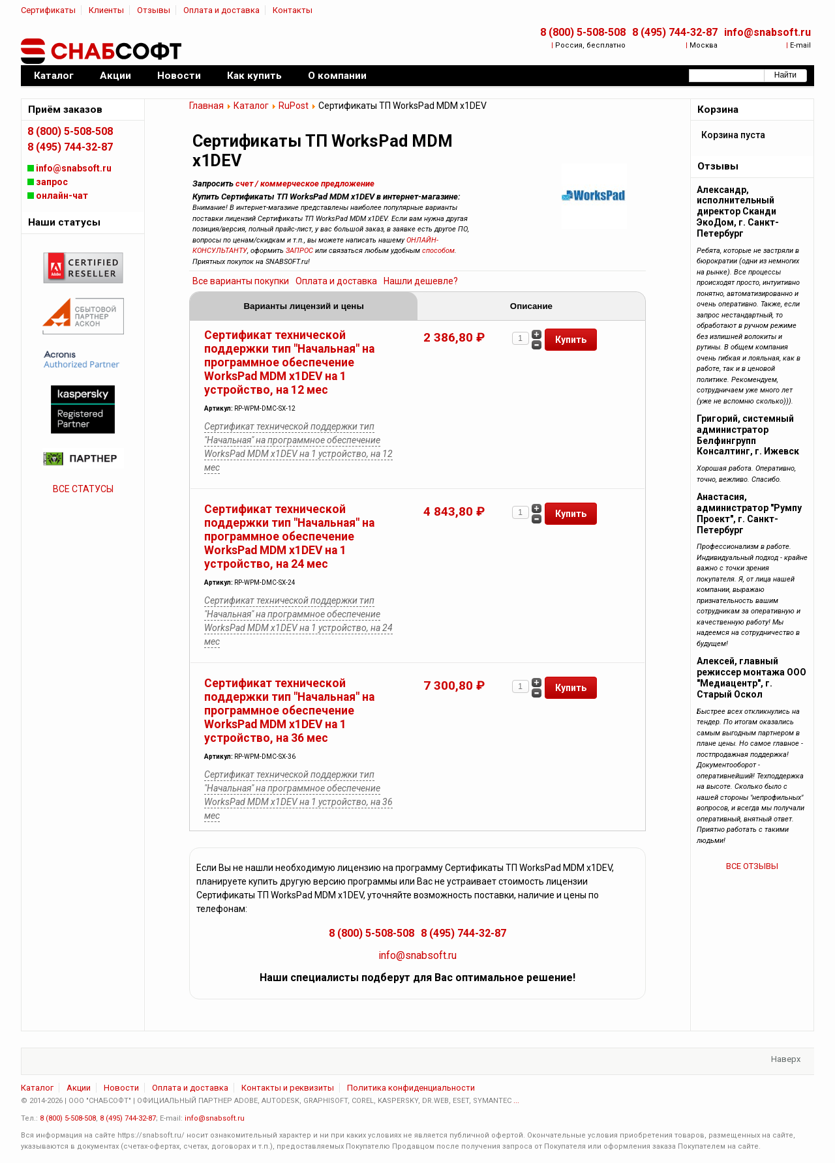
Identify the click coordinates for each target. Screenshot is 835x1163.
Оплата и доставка (221, 10)
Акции (79, 1088)
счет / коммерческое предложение (304, 183)
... (516, 1101)
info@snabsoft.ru (767, 32)
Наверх (785, 1059)
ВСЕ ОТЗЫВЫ (752, 866)
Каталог (251, 105)
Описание (531, 306)
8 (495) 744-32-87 (675, 32)
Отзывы (153, 10)
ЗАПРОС (299, 250)
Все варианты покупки (240, 281)
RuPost (294, 105)
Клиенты (106, 10)
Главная (206, 105)
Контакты (292, 10)
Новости (121, 1088)
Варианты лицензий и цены (303, 306)
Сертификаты (48, 10)
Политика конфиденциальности (411, 1088)
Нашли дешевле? (421, 281)
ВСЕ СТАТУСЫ (83, 489)
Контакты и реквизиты (287, 1088)
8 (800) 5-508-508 (583, 32)
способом (438, 250)
